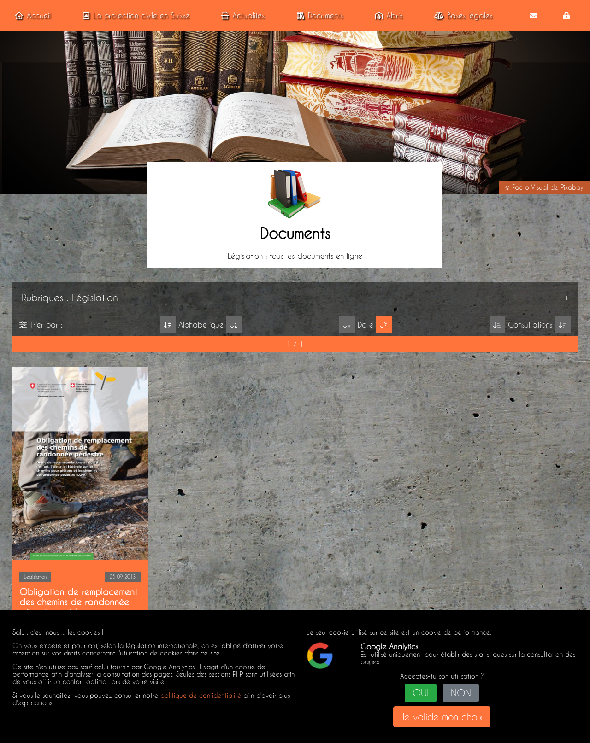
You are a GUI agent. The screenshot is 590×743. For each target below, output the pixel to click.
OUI (421, 692)
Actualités (241, 15)
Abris (387, 15)
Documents (318, 15)
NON (461, 692)
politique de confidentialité (200, 695)
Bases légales (461, 15)
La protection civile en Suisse (134, 15)
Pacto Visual (530, 187)
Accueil (31, 15)
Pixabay (572, 187)
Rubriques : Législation (68, 297)
